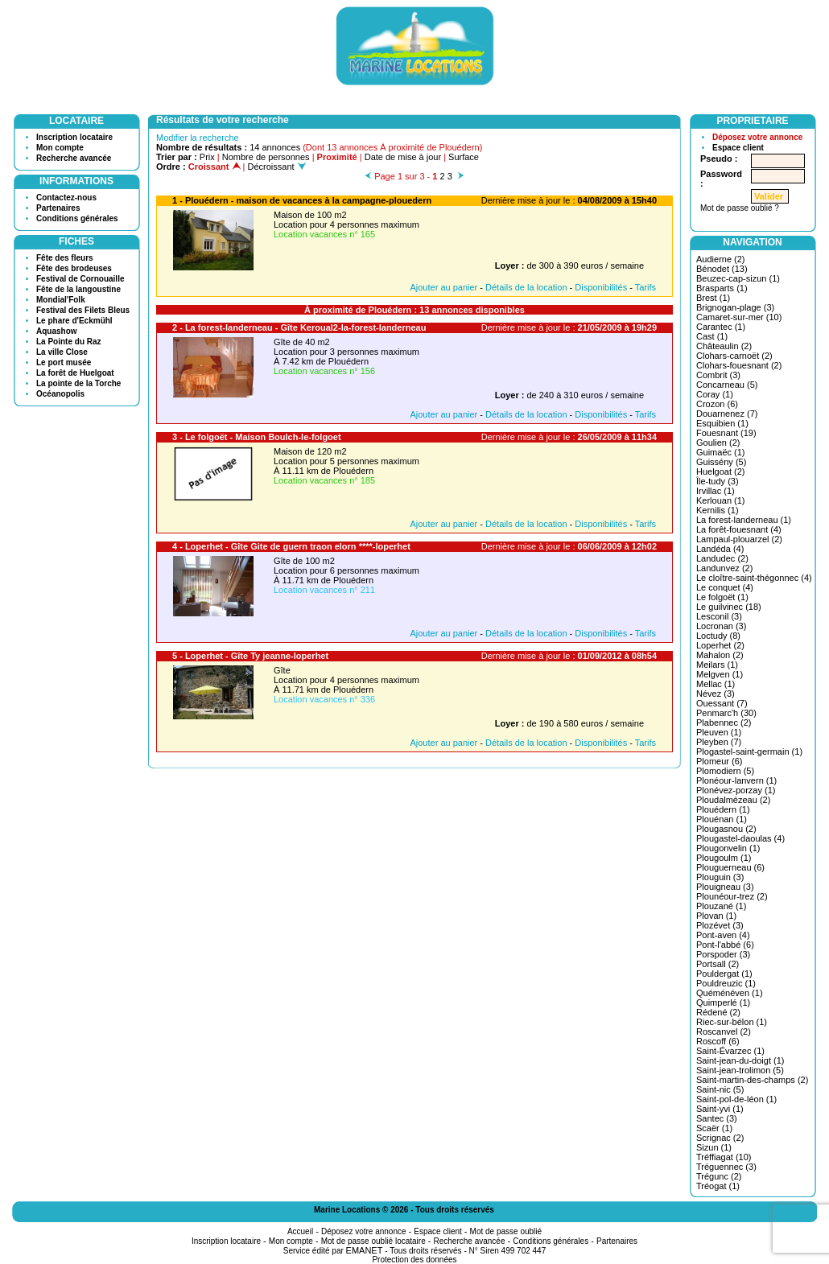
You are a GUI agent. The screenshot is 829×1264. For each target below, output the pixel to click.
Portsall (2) (717, 964)
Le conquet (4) (724, 587)
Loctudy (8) (718, 635)
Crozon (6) (717, 404)
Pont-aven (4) (723, 935)
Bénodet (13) (722, 269)
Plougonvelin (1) (728, 848)
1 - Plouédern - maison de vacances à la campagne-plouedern (301, 200)
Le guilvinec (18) (728, 606)
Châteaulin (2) (724, 346)
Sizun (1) (714, 1147)
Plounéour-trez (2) (732, 896)
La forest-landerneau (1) (743, 520)
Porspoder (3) (723, 954)
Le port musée (63, 362)
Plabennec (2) (724, 722)
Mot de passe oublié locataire (373, 1241)
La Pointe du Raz (68, 341)
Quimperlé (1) (723, 1002)
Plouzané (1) (721, 906)
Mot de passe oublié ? (739, 208)
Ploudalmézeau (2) (733, 800)
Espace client (738, 147)
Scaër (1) (714, 1128)
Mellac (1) (715, 684)
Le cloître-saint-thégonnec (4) (754, 578)
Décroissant (277, 166)
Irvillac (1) (715, 491)
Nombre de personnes (266, 157)
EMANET (364, 1250)
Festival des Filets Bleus (83, 310)
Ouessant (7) (722, 703)
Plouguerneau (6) (730, 867)
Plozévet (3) (720, 925)
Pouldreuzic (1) (726, 983)
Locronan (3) (721, 626)
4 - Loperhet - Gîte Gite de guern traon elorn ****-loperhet (291, 546)
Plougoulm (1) (723, 858)
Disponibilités (601, 287)
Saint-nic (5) (720, 1089)
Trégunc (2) (718, 1176)
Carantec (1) (720, 326)
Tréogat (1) (718, 1186)
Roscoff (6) (718, 1041)
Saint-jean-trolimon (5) (740, 1070)
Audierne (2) (720, 259)
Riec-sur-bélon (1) (731, 1022)
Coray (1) (714, 394)
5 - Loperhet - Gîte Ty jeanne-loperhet (250, 656)
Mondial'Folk (60, 299)
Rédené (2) (718, 1012)
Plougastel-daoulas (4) (740, 838)
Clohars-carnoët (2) (734, 355)
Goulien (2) (718, 442)
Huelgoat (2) (720, 471)
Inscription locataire (74, 137)
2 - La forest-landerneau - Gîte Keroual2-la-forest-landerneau (299, 327)
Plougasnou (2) (726, 829)
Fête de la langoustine (78, 289)
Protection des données (414, 1259)
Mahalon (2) (720, 655)
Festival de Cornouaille (80, 278)
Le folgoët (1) (722, 597)
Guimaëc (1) (720, 452)
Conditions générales (77, 218)
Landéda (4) (720, 549)
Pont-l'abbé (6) (725, 944)
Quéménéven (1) (729, 993)
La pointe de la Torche (78, 383)
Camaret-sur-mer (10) (739, 317)
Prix (207, 157)
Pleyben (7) (718, 742)
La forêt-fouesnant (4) (739, 529)
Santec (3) (716, 1118)
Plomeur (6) (719, 761)
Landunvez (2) (724, 568)
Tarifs (645, 287)
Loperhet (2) (720, 645)
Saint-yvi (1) (720, 1109)
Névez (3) (715, 693)
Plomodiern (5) (725, 771)
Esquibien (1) (722, 423)
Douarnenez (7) (726, 413)
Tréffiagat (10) (723, 1157)
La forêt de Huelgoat (75, 372)
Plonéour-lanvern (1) (736, 780)
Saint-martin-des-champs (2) (752, 1080)
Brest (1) (713, 298)
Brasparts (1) (722, 288)
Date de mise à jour (403, 157)
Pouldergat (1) (724, 973)
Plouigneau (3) (725, 886)
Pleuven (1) (718, 732)
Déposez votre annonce (757, 137)
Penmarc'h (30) (726, 713)
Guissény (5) (721, 462)
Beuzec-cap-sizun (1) (738, 278)
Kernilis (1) (717, 510)
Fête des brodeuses (74, 268)
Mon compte (60, 147)
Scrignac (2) (720, 1138)
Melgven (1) (719, 674)
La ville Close (62, 352)
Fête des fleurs (64, 257)
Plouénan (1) (721, 819)
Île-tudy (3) (717, 481)
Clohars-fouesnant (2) (739, 365)
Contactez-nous (66, 197)
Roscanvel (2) (723, 1031)
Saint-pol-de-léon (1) (736, 1099)
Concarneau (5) (726, 384)
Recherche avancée (73, 158)
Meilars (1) (717, 664)
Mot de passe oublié (506, 1231)
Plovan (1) (716, 915)
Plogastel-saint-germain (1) (749, 751)
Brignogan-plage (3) (735, 307)
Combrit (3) (718, 375)
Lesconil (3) (719, 616)
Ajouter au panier (443, 287)
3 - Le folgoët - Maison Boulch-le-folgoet (256, 437)
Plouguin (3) (720, 877)
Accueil (300, 1231)
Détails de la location (526, 287)
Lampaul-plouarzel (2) (739, 539)
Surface (463, 157)
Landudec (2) (722, 558)
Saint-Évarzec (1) (730, 1051)
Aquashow (56, 331)
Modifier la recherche (197, 137)
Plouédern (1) (723, 809)
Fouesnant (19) (726, 433)
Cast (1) (712, 336)
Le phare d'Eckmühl (74, 320)
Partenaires (58, 208)
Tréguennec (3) (726, 1166)
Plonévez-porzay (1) (735, 790)
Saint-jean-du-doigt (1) (740, 1060)
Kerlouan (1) (720, 500)
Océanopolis (60, 393)
